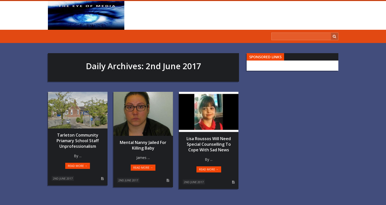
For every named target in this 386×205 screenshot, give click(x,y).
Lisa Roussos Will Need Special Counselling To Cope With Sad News (209, 144)
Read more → (77, 166)
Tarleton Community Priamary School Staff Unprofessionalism (78, 140)
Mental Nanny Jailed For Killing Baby (143, 145)
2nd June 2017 (63, 178)
